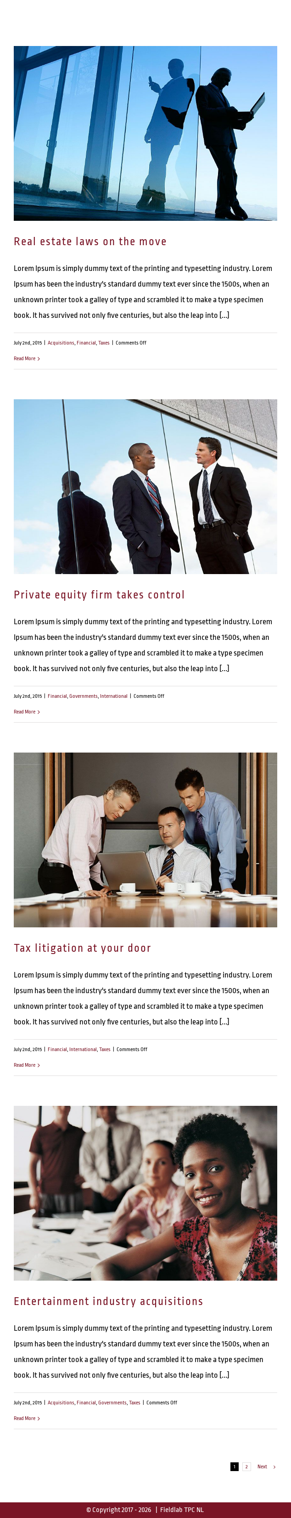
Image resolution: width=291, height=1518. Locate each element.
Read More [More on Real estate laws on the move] (24, 359)
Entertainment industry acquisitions (109, 1301)
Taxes (104, 343)
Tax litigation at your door (82, 948)
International (114, 696)
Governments (83, 696)
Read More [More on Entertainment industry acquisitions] (24, 1418)
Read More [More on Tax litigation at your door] (24, 1065)
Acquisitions (61, 343)
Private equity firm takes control (99, 595)
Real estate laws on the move (90, 242)
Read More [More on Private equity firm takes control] (24, 712)
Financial (86, 343)
